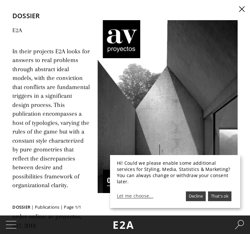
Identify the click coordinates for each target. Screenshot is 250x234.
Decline (196, 196)
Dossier (21, 207)
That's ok (220, 196)
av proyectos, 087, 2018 (65, 173)
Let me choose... (135, 196)
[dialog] (175, 181)
